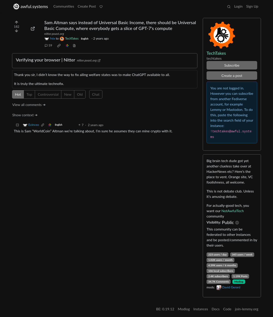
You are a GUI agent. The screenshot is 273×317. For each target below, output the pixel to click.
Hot (18, 94)
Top (29, 94)
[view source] (74, 45)
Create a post (231, 75)
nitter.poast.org (54, 34)
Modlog (238, 281)
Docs (216, 309)
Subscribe (231, 65)
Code (227, 309)
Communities (63, 6)
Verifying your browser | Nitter (45, 59)
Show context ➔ (24, 115)
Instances (200, 309)
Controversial (48, 94)
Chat (95, 94)
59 (48, 45)
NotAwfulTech (232, 211)
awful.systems (30, 6)
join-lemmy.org (246, 309)
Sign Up (252, 6)
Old (80, 94)
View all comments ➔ (29, 104)
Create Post (87, 6)
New (67, 94)
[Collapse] (17, 124)
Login (238, 6)
